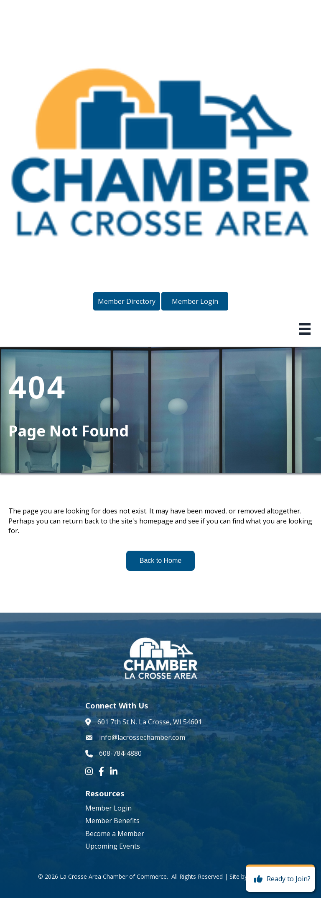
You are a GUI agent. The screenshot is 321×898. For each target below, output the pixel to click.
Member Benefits (112, 820)
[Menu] (305, 329)
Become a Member (114, 833)
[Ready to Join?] (280, 879)
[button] (126, 301)
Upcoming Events (112, 846)
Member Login (108, 808)
